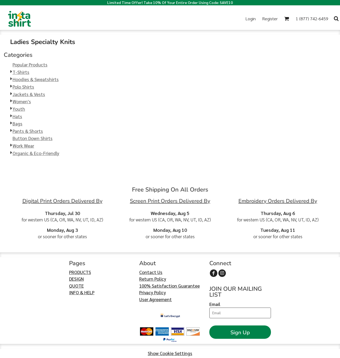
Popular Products (30, 64)
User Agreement (155, 299)
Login (251, 18)
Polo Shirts (23, 87)
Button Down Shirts (33, 138)
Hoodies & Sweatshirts (36, 79)
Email (214, 304)
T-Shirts (21, 72)
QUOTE (76, 286)
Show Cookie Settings (170, 353)
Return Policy (152, 279)
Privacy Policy (152, 292)
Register (270, 18)
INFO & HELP (81, 292)
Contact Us (150, 272)
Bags (17, 123)
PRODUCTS (80, 272)
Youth (19, 109)
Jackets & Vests (29, 94)
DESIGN (76, 279)
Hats (17, 116)
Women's (22, 101)
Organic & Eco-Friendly (36, 153)
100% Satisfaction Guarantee (169, 286)
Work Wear (23, 146)
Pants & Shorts (28, 131)
